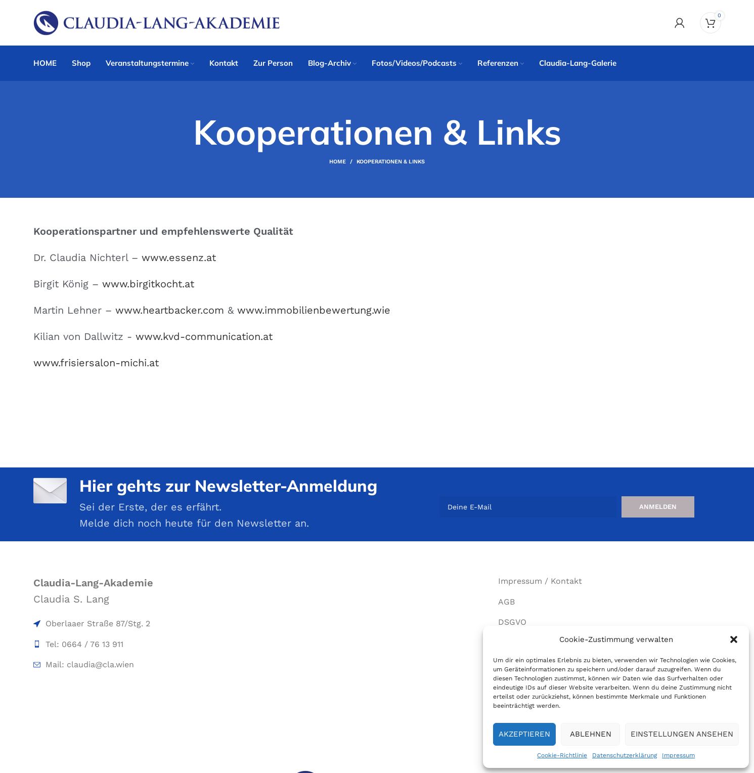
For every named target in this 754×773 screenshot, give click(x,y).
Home (337, 161)
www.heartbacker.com (169, 310)
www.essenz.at (179, 257)
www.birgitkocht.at (148, 284)
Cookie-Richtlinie (562, 755)
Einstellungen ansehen (682, 734)
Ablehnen (590, 734)
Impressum (678, 755)
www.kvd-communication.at (204, 336)
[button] (734, 639)
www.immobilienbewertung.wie (313, 310)
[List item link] (144, 623)
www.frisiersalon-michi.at (96, 363)
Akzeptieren (524, 734)
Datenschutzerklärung (624, 755)
